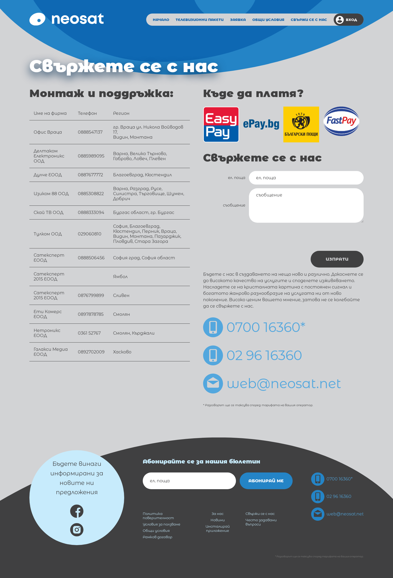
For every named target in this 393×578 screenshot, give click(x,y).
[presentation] (323, 236)
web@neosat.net (272, 383)
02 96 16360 (252, 355)
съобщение (234, 205)
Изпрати (337, 259)
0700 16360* (254, 327)
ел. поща (236, 177)
